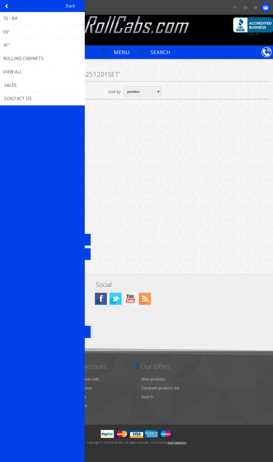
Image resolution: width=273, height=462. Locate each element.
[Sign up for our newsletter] (41, 332)
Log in (245, 7)
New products (153, 379)
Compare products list (160, 387)
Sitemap (14, 379)
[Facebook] (101, 299)
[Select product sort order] (142, 91)
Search (147, 396)
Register (235, 7)
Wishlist (80, 405)
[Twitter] (116, 299)
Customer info (86, 379)
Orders (80, 396)
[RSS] (145, 299)
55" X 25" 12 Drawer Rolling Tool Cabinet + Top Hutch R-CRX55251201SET (48, 199)
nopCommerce (176, 442)
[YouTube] (130, 299)
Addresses (83, 387)
